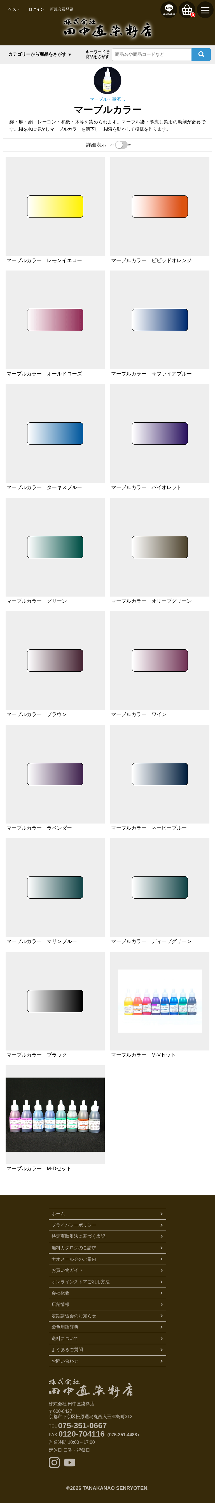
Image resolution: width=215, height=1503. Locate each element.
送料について (65, 1338)
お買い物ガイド (67, 1270)
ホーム (58, 1213)
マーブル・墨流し (107, 99)
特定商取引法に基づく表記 (78, 1236)
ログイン (36, 9)
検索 (201, 54)
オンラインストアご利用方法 (81, 1281)
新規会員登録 (61, 9)
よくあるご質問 (67, 1349)
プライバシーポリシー (74, 1225)
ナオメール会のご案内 (74, 1259)
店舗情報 (60, 1304)
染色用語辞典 (65, 1327)
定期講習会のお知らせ (74, 1315)
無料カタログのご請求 (74, 1247)
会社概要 (60, 1293)
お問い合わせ (65, 1361)
